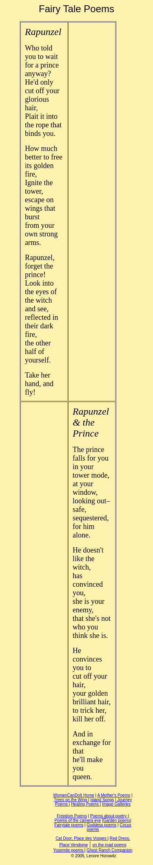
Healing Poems (85, 804)
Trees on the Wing (71, 799)
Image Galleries (116, 804)
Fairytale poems (68, 825)
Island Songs (102, 799)
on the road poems (109, 845)
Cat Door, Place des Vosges (81, 838)
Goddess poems (101, 825)
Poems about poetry (109, 816)
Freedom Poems (72, 816)
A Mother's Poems (113, 795)
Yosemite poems (68, 850)
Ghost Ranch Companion (109, 850)
